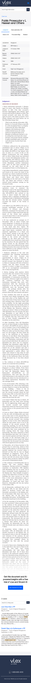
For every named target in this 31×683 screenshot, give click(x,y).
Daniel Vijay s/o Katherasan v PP (13, 628)
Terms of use (7, 678)
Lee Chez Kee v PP (8, 607)
